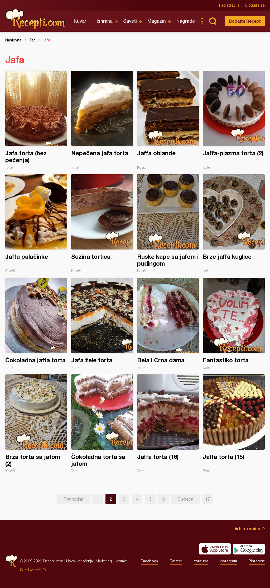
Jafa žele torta (102, 324)
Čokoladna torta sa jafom (102, 423)
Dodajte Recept (245, 20)
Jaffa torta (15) (234, 423)
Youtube (201, 561)
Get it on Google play (249, 548)
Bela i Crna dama (168, 324)
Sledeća (185, 499)
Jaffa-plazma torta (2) (234, 120)
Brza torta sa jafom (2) (36, 423)
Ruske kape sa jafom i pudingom (168, 223)
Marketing (104, 561)
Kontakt (121, 561)
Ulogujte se (255, 5)
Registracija (229, 5)
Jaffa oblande (168, 120)
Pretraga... (212, 21)
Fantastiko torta (234, 324)
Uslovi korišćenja (79, 561)
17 (207, 499)
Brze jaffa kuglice (234, 223)
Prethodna (73, 499)
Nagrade (185, 21)
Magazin (156, 21)
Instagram (228, 561)
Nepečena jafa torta (102, 120)
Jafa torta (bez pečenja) (36, 120)
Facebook (149, 561)
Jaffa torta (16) (168, 423)
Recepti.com (35, 19)
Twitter (176, 561)
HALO (40, 569)
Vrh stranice (247, 528)
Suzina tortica (102, 223)
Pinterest (257, 561)
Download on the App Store (215, 548)
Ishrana (105, 21)
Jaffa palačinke (36, 223)
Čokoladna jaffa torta (36, 324)
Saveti (130, 21)
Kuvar (80, 21)
